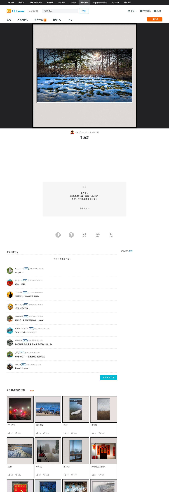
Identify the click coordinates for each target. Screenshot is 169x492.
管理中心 (57, 20)
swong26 (18, 340)
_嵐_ (17, 353)
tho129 (18, 364)
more (32, 390)
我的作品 (40, 20)
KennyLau (19, 268)
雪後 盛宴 (40, 425)
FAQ (70, 20)
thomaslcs (19, 316)
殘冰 (65, 425)
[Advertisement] (84, 225)
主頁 (9, 20)
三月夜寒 (11, 425)
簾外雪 (66, 467)
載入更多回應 (108, 378)
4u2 (74, 132)
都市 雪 (39, 467)
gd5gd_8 (18, 280)
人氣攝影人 (22, 20)
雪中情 (66, 484)
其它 (130, 251)
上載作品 (154, 19)
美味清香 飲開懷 (98, 467)
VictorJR (18, 292)
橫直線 (94, 425)
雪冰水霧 (95, 484)
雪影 (10, 467)
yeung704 (19, 304)
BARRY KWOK (22, 328)
